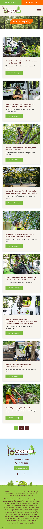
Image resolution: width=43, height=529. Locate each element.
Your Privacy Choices (27, 495)
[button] (39, 10)
